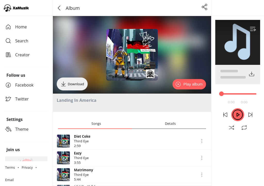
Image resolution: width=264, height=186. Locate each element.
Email (9, 179)
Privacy (27, 167)
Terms (10, 167)
